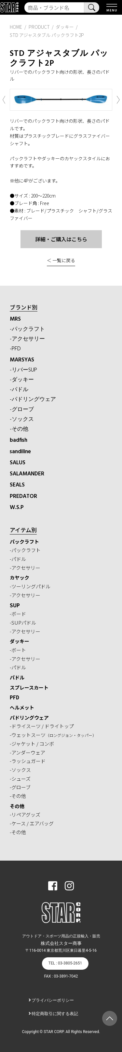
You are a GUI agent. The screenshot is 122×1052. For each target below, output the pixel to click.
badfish (18, 440)
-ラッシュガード (28, 760)
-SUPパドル (23, 622)
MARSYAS (22, 360)
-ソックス (22, 419)
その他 (17, 806)
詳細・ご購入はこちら (61, 239)
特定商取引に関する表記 (55, 1013)
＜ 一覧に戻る (61, 260)
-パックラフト (27, 329)
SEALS (17, 485)
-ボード (18, 613)
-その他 (19, 429)
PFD (14, 697)
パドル (17, 677)
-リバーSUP (23, 370)
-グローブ (22, 409)
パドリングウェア (29, 717)
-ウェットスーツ (53, 734)
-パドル (19, 389)
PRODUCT (39, 27)
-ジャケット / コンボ (32, 743)
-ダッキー (22, 379)
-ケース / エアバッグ (32, 823)
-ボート (18, 649)
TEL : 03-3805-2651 (65, 963)
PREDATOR (23, 496)
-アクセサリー (27, 339)
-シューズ (20, 778)
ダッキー (19, 641)
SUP (15, 605)
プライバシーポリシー (53, 1000)
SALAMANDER (27, 474)
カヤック (19, 577)
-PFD (15, 348)
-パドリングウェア (33, 399)
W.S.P (17, 507)
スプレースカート (29, 687)
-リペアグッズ (25, 814)
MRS (15, 319)
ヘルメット (22, 707)
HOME (16, 27)
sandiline (20, 451)
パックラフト (24, 541)
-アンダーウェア (27, 752)
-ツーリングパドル (30, 586)
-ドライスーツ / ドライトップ (42, 726)
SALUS (17, 462)
